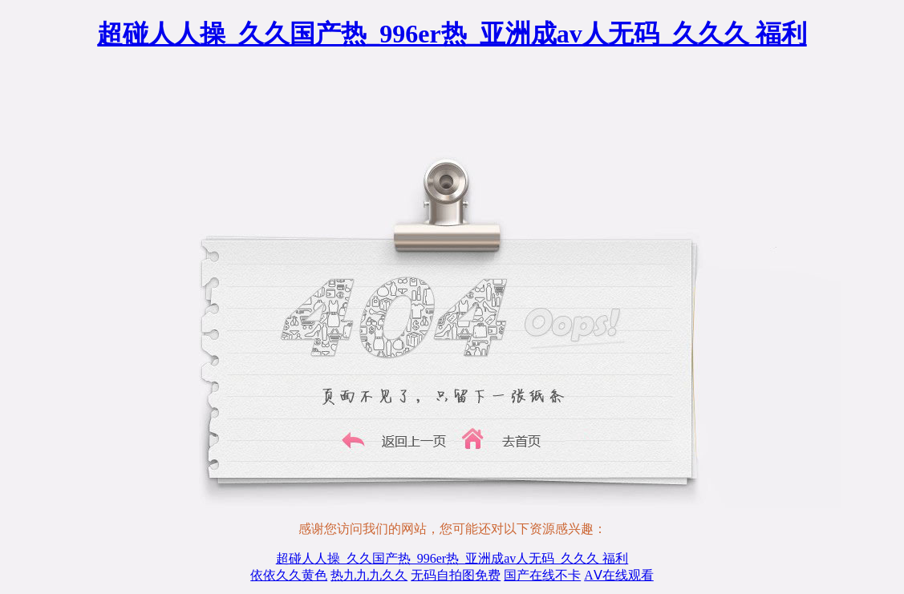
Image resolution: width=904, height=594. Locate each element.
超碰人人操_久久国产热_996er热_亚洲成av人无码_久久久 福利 (451, 33)
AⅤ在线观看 (619, 575)
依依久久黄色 (288, 575)
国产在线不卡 (542, 575)
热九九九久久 (368, 575)
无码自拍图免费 (456, 575)
